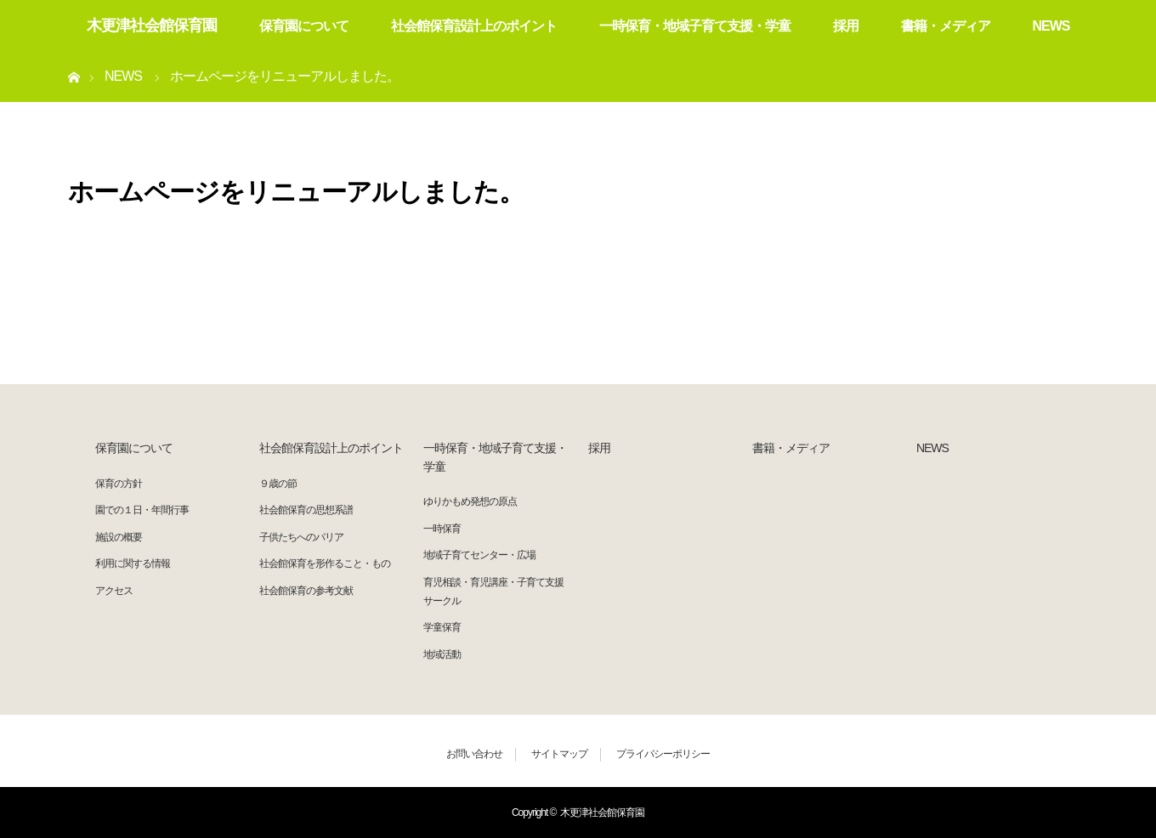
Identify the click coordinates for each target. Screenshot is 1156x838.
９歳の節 (278, 484)
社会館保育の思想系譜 (306, 510)
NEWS (1051, 26)
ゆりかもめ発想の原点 (470, 501)
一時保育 (442, 529)
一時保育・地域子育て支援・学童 (694, 26)
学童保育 (442, 627)
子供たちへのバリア (301, 537)
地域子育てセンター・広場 (479, 555)
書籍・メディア (945, 26)
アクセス (114, 591)
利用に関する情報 (132, 563)
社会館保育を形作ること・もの (324, 563)
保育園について (303, 26)
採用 (845, 26)
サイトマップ (559, 754)
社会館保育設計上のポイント (474, 26)
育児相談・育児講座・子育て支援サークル (493, 591)
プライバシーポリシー (663, 754)
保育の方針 (118, 484)
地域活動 (442, 654)
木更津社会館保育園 (152, 25)
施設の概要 (118, 537)
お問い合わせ (474, 754)
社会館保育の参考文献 (306, 591)
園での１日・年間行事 (142, 510)
